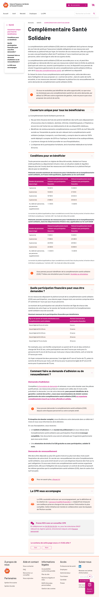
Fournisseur (64, 576)
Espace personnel (54, 411)
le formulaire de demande (47, 386)
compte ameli (73, 411)
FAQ (24, 569)
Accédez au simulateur (79, 274)
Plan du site (45, 574)
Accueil (5, 13)
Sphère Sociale (9, 586)
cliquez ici (56, 479)
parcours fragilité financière (60, 502)
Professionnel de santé (68, 566)
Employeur (33, 13)
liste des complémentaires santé (48, 71)
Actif (14, 13)
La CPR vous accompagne (12, 66)
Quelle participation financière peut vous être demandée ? (12, 47)
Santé (39, 22)
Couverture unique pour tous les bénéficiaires (14, 32)
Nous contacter (28, 566)
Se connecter (74, 5)
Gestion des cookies (48, 588)
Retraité (22, 13)
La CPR (43, 13)
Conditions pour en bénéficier (13, 38)
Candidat (63, 580)
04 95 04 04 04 (51, 526)
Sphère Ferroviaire (10, 583)
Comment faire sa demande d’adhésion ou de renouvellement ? (13, 58)
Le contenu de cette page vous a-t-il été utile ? (51, 543)
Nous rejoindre (28, 578)
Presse (62, 583)
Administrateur (65, 573)
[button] (61, 110)
